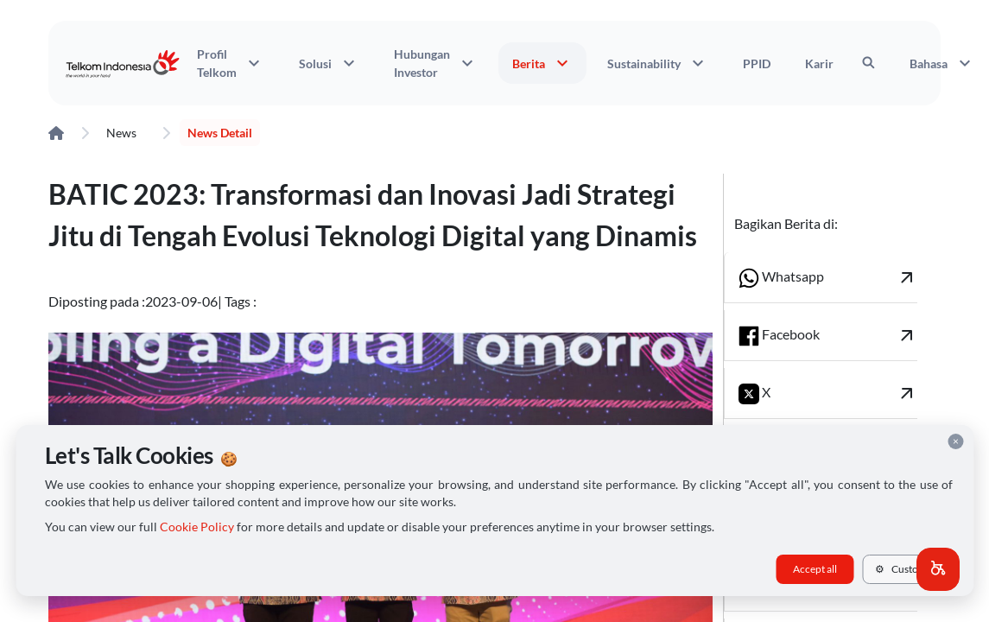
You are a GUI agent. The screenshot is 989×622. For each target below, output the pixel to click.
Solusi (329, 63)
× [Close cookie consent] (956, 441)
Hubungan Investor (436, 63)
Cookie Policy (197, 527)
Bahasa (942, 63)
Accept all (815, 568)
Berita (542, 63)
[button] (938, 569)
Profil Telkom (230, 63)
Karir (819, 63)
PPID (756, 63)
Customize (907, 568)
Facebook (828, 335)
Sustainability (657, 63)
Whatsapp (828, 278)
